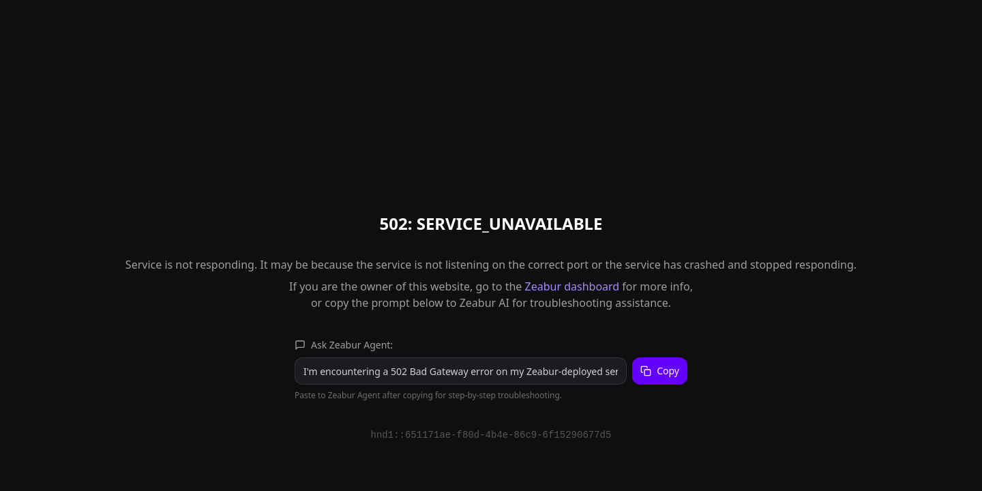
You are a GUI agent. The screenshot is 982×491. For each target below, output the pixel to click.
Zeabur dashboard (572, 286)
